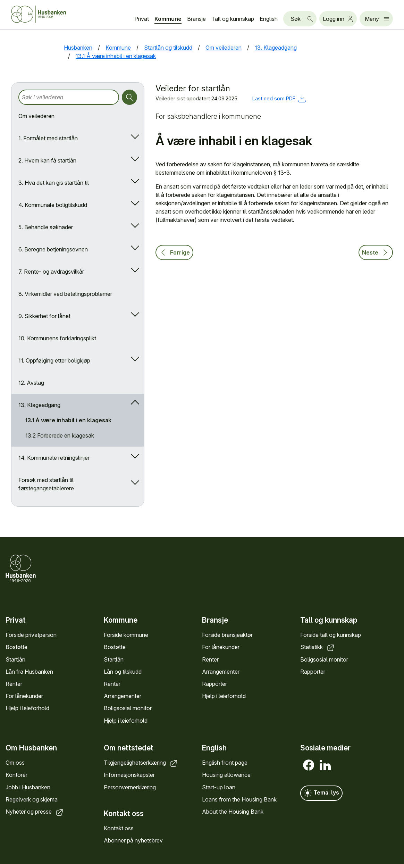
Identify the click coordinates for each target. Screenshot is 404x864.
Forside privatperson (31, 634)
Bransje (196, 18)
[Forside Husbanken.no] (47, 14)
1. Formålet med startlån (48, 138)
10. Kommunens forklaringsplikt (57, 338)
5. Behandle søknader (45, 227)
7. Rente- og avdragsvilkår (51, 271)
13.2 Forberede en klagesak (59, 435)
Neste (375, 252)
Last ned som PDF (279, 98)
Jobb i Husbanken (28, 786)
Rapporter (214, 683)
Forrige (174, 252)
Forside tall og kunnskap (330, 634)
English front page (224, 762)
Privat (141, 18)
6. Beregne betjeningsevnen (53, 249)
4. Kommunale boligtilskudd (52, 204)
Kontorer (16, 774)
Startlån (15, 659)
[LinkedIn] (325, 765)
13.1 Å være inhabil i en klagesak (68, 420)
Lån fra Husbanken (29, 671)
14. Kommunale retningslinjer (54, 457)
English (269, 18)
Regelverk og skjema (32, 799)
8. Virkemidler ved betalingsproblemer (65, 293)
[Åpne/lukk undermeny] (133, 138)
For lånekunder (24, 695)
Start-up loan (218, 786)
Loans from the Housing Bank (239, 799)
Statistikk (317, 646)
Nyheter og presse (35, 811)
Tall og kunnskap (232, 18)
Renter (14, 683)
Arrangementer (122, 695)
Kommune (168, 18)
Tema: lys (321, 793)
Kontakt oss (119, 828)
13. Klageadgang (39, 404)
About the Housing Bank (232, 811)
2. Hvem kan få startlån (47, 160)
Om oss (15, 762)
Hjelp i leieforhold (27, 708)
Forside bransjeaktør (227, 634)
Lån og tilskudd (123, 671)
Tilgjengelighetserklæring (141, 762)
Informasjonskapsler (129, 774)
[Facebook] (308, 765)
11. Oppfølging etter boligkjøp (54, 360)
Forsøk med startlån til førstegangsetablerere (46, 484)
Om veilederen (36, 116)
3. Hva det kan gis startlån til (53, 182)
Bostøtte (16, 646)
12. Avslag (31, 382)
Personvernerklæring (130, 786)
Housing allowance (226, 774)
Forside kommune (126, 634)
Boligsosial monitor (128, 708)
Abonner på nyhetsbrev (133, 840)
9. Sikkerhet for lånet (44, 316)
